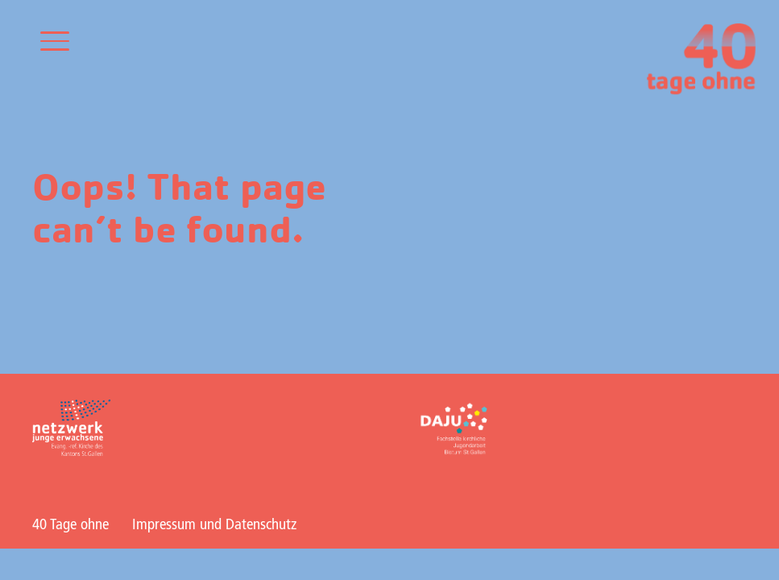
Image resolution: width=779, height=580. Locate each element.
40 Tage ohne (70, 525)
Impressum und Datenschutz (214, 525)
